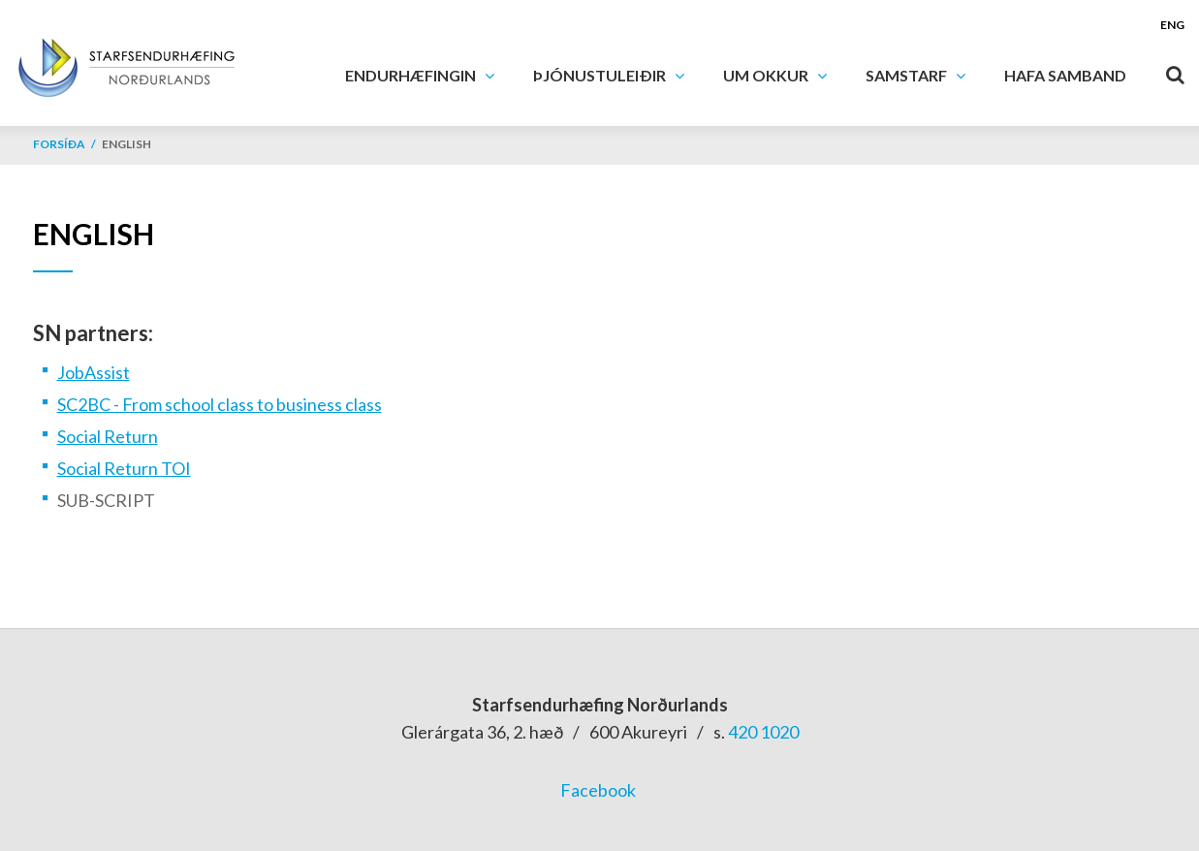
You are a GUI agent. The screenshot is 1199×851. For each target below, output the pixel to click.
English (126, 144)
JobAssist (93, 372)
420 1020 (763, 731)
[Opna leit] (1175, 70)
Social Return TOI (124, 468)
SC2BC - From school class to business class (219, 404)
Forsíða (59, 144)
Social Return (107, 436)
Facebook (598, 790)
